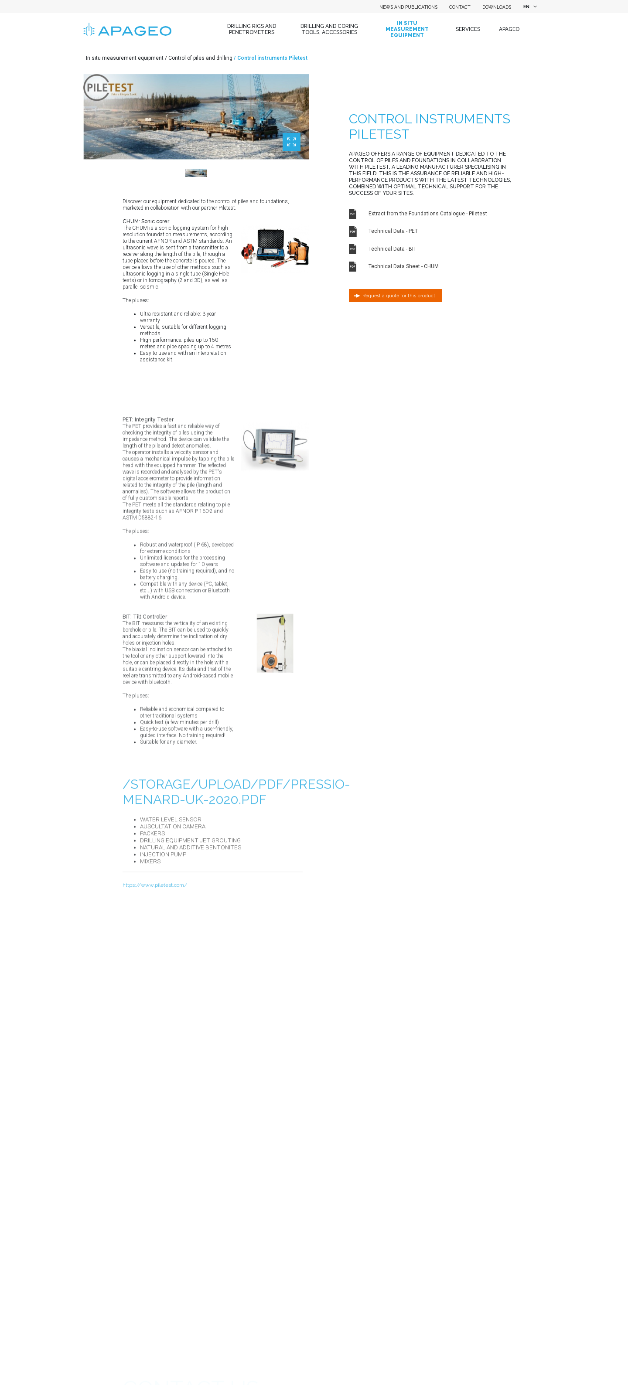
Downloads (496, 7)
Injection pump (163, 896)
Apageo (509, 29)
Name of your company (150, 1257)
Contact (460, 7)
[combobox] (529, 6)
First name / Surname (149, 1356)
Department (137, 1323)
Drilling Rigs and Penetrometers (251, 29)
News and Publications (408, 7)
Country (132, 1290)
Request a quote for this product (398, 295)
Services (468, 29)
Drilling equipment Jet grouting (190, 882)
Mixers (150, 903)
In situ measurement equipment (407, 29)
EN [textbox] (526, 6)
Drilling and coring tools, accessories (329, 29)
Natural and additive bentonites (190, 889)
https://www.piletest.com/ (155, 927)
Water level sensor (170, 861)
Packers (152, 875)
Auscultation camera (172, 868)
